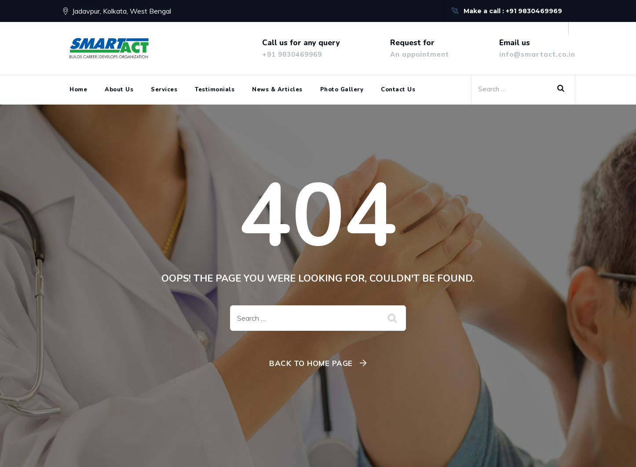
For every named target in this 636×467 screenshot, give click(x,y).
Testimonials (214, 90)
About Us (119, 90)
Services (164, 90)
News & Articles (277, 90)
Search (564, 89)
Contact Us (398, 90)
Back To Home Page (311, 363)
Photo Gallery (342, 90)
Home (78, 90)
